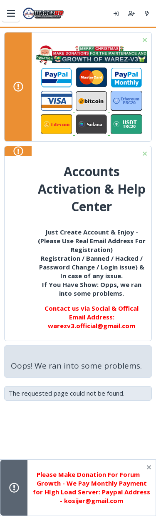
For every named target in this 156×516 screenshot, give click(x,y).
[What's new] (146, 13)
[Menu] (11, 13)
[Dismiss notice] (143, 41)
